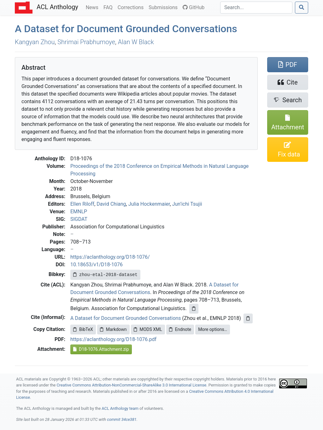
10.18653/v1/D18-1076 (96, 265)
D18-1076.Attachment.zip (101, 349)
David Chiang (111, 204)
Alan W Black (136, 42)
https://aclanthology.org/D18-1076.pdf (113, 339)
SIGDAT (78, 219)
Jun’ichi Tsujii (187, 204)
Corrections (132, 6)
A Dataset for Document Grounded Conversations (126, 29)
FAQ (109, 6)
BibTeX (83, 329)
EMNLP (78, 212)
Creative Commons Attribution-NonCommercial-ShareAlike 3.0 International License (132, 385)
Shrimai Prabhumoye (86, 42)
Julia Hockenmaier (149, 204)
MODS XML (148, 329)
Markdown (113, 329)
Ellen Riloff (82, 204)
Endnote (180, 329)
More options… (212, 329)
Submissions (164, 6)
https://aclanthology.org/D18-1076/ (110, 257)
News (93, 6)
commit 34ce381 (122, 419)
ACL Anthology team (120, 408)
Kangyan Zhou (35, 42)
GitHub (193, 7)
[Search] (256, 8)
